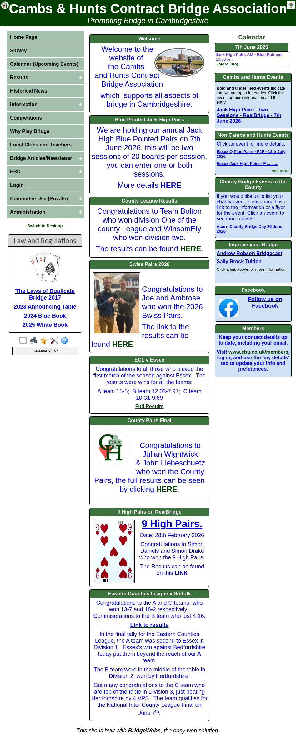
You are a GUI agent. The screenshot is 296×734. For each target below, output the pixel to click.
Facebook (253, 290)
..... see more (277, 170)
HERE (190, 248)
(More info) (227, 64)
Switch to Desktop (45, 225)
